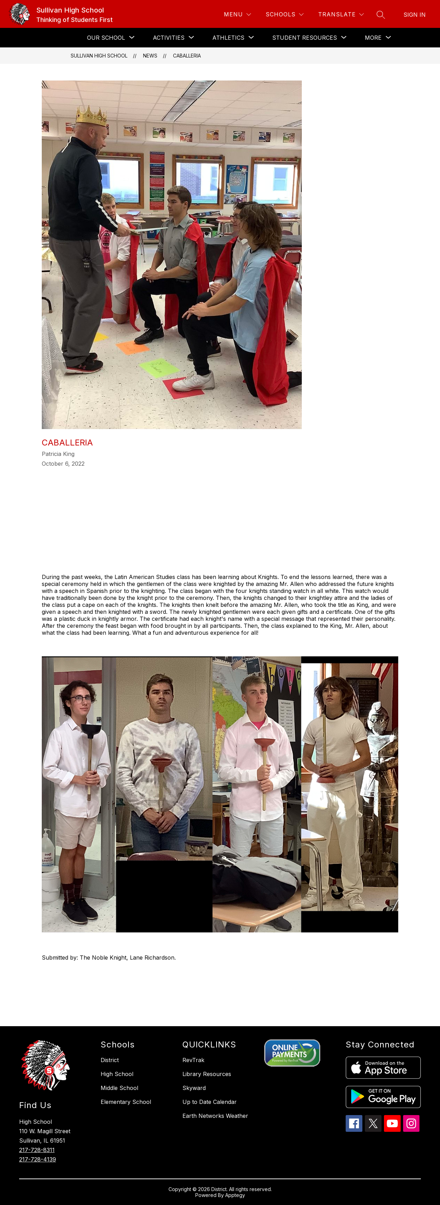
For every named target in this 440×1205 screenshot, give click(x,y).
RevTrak (193, 1060)
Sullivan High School (99, 56)
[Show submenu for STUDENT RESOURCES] (304, 37)
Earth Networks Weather (215, 1115)
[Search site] (381, 14)
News (150, 56)
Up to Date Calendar (209, 1101)
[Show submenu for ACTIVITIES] (168, 37)
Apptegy (235, 1195)
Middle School (119, 1087)
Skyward (194, 1087)
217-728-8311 (37, 1149)
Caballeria (187, 56)
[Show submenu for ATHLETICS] (228, 37)
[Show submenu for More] (373, 37)
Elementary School (126, 1101)
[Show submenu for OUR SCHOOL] (106, 37)
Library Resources (206, 1073)
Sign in (414, 14)
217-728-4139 (37, 1159)
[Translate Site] (341, 14)
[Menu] (237, 14)
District (110, 1060)
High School (117, 1073)
